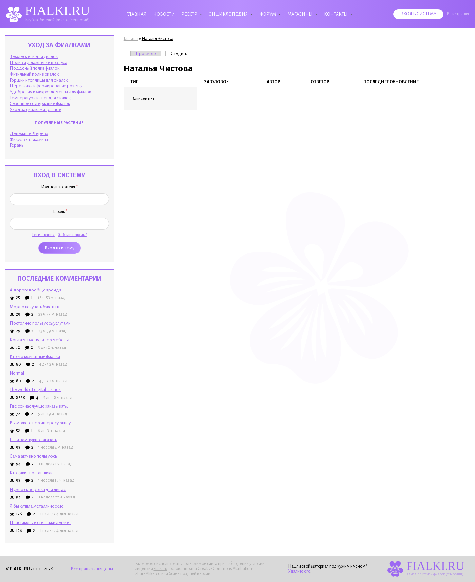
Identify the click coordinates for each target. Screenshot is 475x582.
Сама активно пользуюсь (33, 456)
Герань (16, 145)
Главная (136, 14)
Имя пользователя (59, 187)
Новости (164, 14)
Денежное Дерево (29, 133)
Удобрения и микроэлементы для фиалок (50, 91)
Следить (181, 53)
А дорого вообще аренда (35, 290)
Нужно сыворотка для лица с (38, 489)
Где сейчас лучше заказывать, (39, 406)
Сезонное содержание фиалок (40, 103)
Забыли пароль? (72, 235)
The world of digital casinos (35, 389)
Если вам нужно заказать (33, 439)
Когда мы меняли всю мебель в (40, 339)
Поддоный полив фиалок (34, 68)
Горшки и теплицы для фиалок (39, 80)
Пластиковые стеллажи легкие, (40, 522)
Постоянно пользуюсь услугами (40, 323)
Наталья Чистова (157, 38)
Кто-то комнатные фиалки (35, 356)
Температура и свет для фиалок (40, 97)
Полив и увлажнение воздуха (38, 62)
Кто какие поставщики (31, 472)
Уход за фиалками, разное (35, 109)
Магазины (300, 14)
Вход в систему (418, 14)
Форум (268, 14)
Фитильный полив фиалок (34, 74)
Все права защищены (92, 568)
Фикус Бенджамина (29, 139)
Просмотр (146, 53)
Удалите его (299, 571)
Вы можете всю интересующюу (40, 423)
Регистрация (458, 14)
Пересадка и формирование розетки (46, 86)
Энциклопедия (228, 14)
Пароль (59, 211)
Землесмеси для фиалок (34, 56)
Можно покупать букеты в (34, 306)
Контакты (336, 14)
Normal (17, 373)
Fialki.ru (160, 568)
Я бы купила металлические (37, 506)
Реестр (189, 14)
